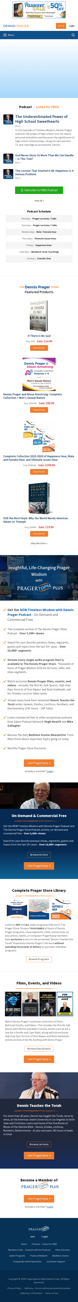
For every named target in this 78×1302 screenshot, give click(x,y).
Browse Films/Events (39, 1049)
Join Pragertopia (37, 763)
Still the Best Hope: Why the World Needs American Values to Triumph (35, 520)
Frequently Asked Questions (27, 1261)
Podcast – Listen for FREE (44, 1244)
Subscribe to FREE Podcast (39, 190)
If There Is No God (39, 336)
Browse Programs (39, 959)
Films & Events (62, 1250)
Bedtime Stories (60, 1255)
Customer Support (56, 1261)
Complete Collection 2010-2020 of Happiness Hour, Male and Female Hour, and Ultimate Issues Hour (38, 458)
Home (24, 1244)
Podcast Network (39, 1255)
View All (38, 200)
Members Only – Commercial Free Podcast (29, 1250)
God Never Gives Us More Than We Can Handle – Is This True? (44, 157)
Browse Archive (39, 855)
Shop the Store (38, 543)
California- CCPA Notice (31, 1293)
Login (72, 26)
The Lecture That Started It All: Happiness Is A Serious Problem (44, 172)
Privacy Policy (14, 1288)
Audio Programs (17, 1255)
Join (60, 26)
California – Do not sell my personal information (47, 1288)
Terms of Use (51, 1293)
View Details (39, 348)
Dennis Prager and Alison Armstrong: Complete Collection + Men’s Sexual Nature (32, 396)
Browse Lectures (39, 1144)
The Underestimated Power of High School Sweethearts (41, 119)
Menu (8, 35)
